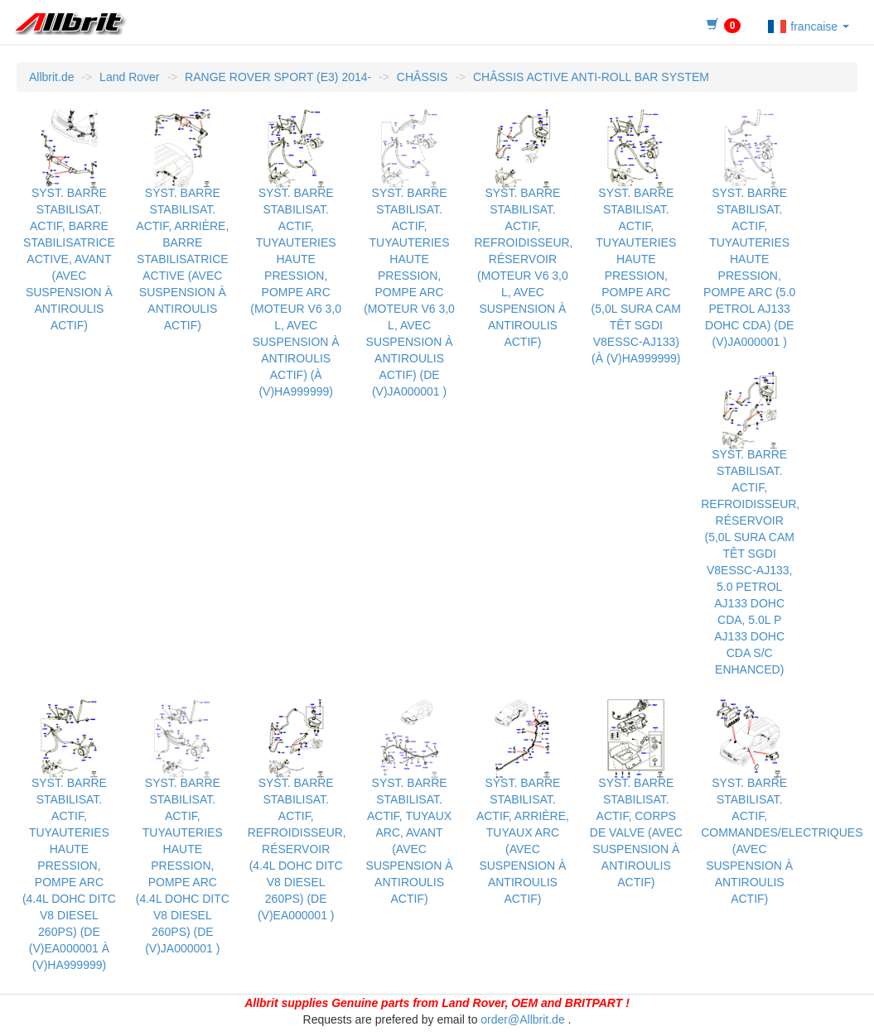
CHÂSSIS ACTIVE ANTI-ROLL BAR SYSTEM (591, 77)
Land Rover (129, 77)
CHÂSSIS (422, 77)
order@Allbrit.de (522, 1019)
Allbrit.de (51, 77)
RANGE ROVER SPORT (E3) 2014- (278, 77)
